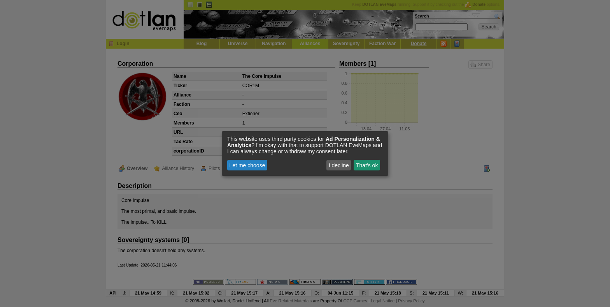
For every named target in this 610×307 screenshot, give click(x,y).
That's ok (367, 165)
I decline (339, 165)
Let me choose (247, 165)
